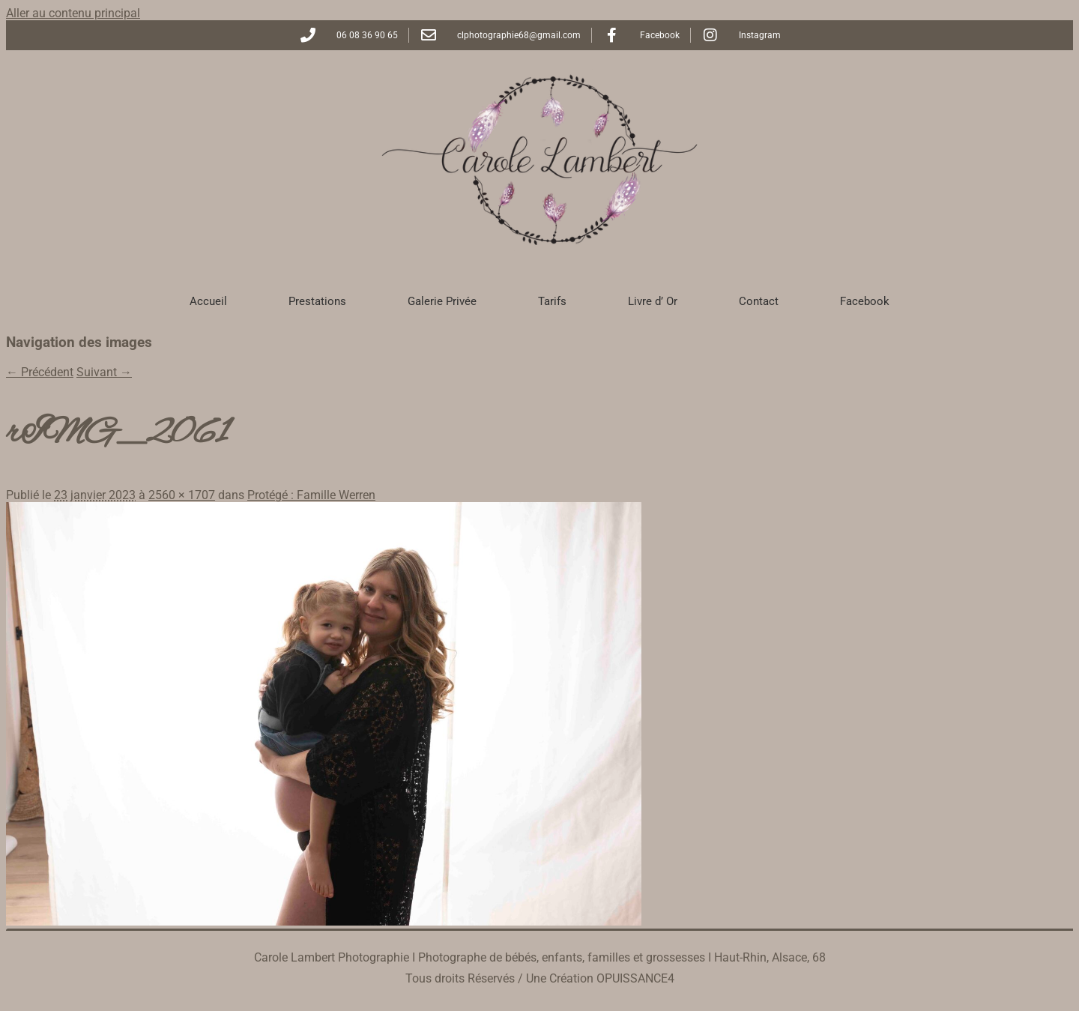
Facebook (864, 301)
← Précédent (39, 372)
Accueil (208, 301)
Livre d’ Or (652, 301)
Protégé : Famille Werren (311, 495)
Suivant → (104, 372)
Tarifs (552, 301)
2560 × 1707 (181, 495)
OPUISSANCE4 (635, 978)
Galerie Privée (442, 301)
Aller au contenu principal (73, 13)
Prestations (317, 301)
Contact (759, 301)
